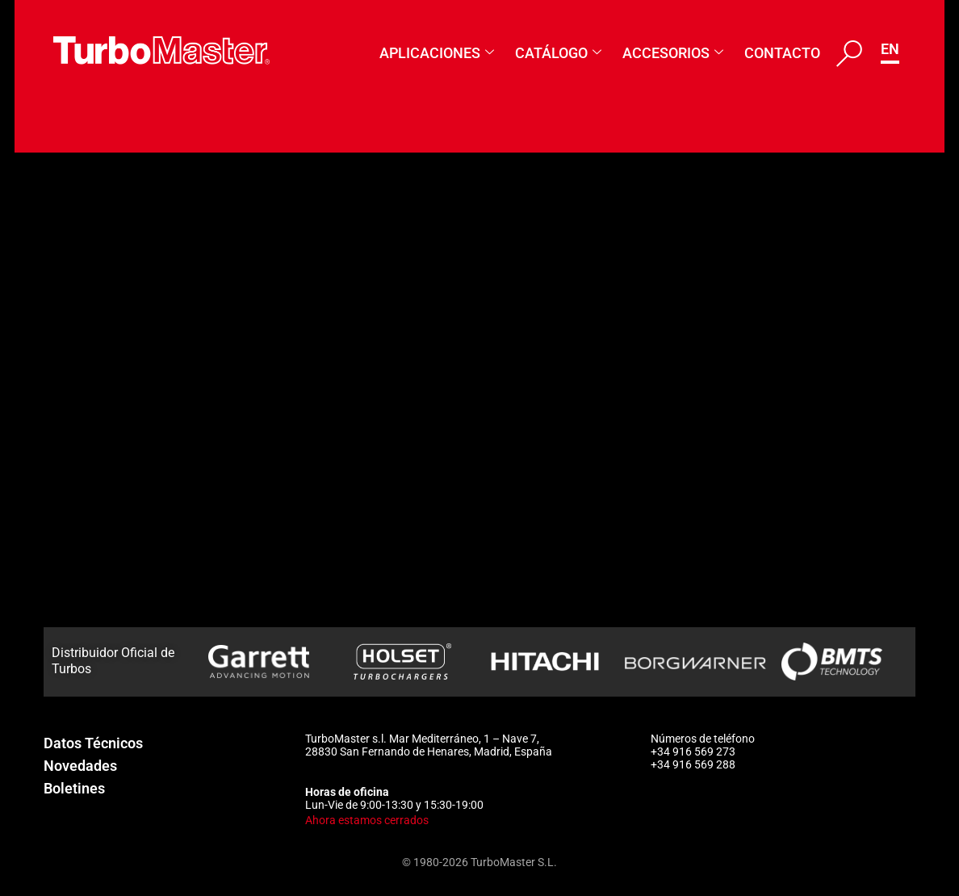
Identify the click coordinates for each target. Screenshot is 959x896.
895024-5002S (241, 620)
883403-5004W (245, 269)
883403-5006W (245, 226)
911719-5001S (241, 489)
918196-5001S (241, 401)
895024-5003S (241, 577)
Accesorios (672, 53)
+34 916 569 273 (693, 751)
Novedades (80, 765)
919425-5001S (241, 357)
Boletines (74, 788)
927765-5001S (241, 314)
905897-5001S (241, 532)
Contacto (782, 52)
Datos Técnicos (93, 743)
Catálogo (558, 53)
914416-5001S (241, 445)
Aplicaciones (436, 53)
